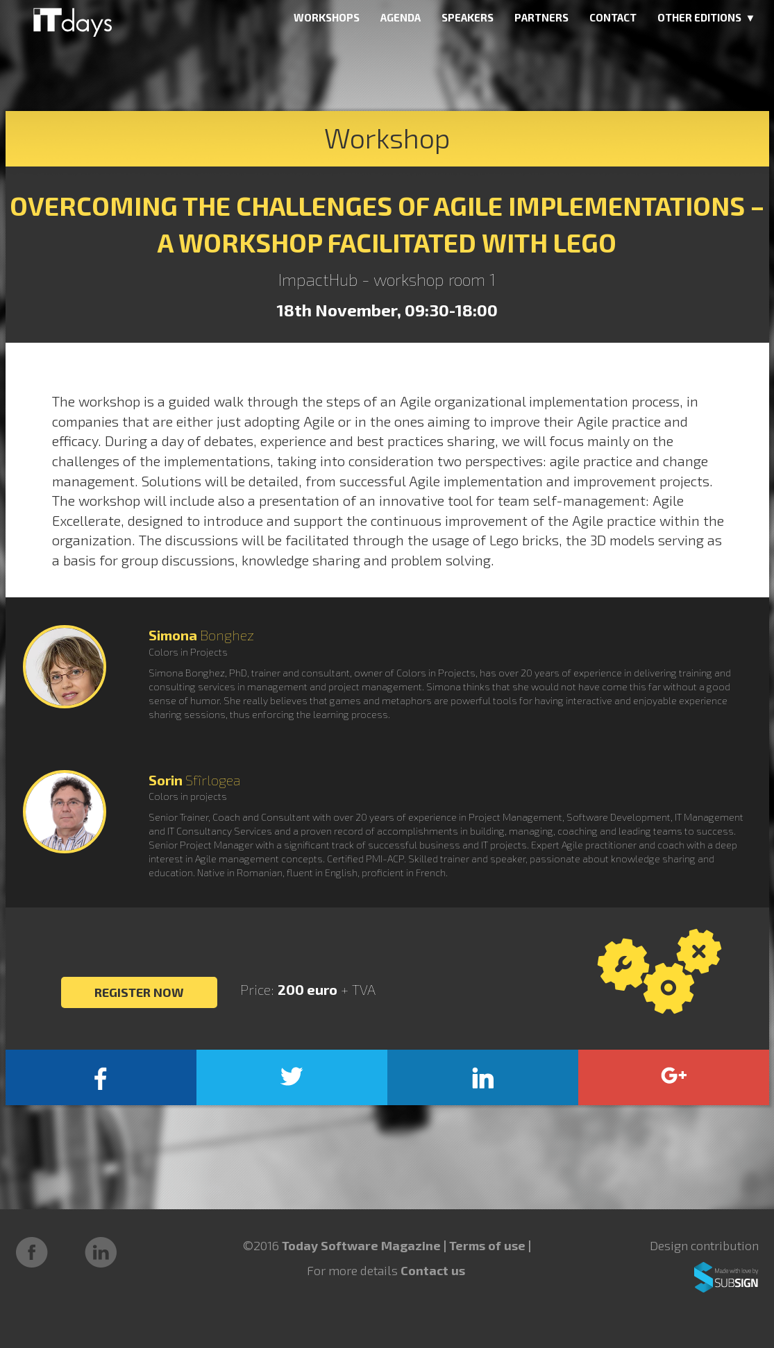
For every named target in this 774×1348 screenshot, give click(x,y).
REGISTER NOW (139, 992)
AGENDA (400, 17)
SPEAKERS (467, 17)
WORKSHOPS (327, 17)
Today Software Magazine (361, 1245)
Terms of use (488, 1245)
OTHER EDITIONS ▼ (706, 17)
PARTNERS (541, 17)
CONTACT (613, 17)
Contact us (433, 1270)
